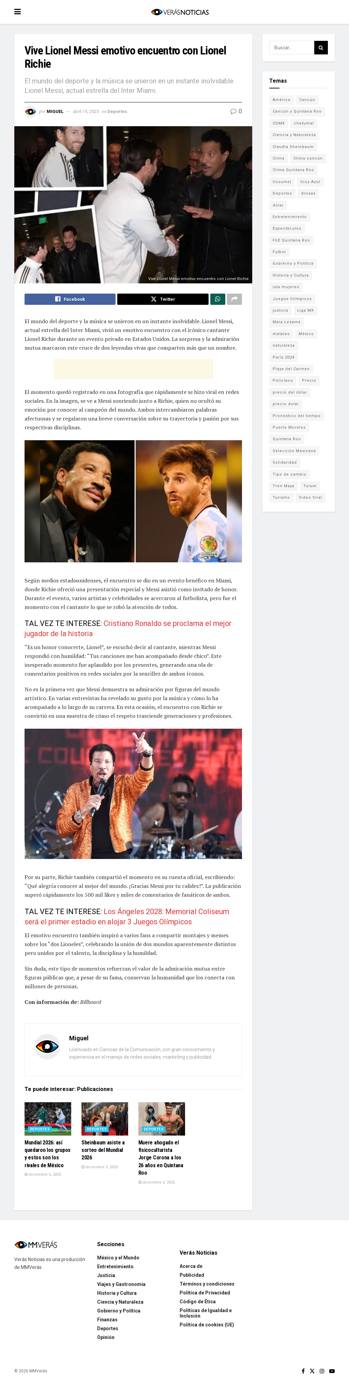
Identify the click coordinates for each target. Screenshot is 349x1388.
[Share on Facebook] (70, 300)
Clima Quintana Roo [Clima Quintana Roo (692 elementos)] (293, 170)
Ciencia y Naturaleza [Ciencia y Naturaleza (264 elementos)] (294, 135)
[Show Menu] (17, 12)
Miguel (55, 111)
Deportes (117, 111)
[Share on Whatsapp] (217, 300)
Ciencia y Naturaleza (120, 1303)
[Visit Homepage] (180, 12)
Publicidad (192, 1276)
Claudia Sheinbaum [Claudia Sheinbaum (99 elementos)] (293, 147)
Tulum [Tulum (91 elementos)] (310, 486)
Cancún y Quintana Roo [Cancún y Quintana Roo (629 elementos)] (297, 111)
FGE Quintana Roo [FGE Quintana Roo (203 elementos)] (291, 240)
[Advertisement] (133, 371)
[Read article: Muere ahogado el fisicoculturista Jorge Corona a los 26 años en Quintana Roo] (161, 1120)
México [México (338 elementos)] (306, 334)
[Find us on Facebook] (303, 1372)
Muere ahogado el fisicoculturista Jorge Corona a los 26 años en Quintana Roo (160, 1159)
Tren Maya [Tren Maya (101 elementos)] (283, 486)
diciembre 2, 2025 (156, 1184)
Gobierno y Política (118, 1312)
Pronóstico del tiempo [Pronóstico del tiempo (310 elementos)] (297, 416)
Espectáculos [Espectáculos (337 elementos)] (287, 228)
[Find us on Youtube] (332, 1372)
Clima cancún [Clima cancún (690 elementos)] (308, 158)
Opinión (106, 1338)
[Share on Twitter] (162, 300)
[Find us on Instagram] (322, 1372)
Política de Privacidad (205, 1294)
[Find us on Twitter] (312, 1372)
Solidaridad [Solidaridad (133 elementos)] (285, 462)
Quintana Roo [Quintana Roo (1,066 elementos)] (287, 439)
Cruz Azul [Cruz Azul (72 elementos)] (310, 182)
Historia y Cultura (117, 1294)
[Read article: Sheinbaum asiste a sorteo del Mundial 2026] (104, 1120)
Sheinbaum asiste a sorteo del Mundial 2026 (103, 1151)
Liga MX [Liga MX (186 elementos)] (305, 310)
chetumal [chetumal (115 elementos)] (304, 123)
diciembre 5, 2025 (43, 1176)
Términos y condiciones (207, 1285)
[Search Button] (321, 47)
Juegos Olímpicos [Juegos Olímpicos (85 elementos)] (292, 299)
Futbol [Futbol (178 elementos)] (279, 252)
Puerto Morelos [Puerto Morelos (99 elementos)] (289, 427)
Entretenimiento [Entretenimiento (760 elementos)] (290, 217)
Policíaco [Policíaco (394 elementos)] (283, 380)
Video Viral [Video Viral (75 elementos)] (310, 497)
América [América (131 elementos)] (281, 100)
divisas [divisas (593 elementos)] (308, 193)
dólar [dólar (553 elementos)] (278, 205)
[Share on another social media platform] (234, 300)
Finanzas (107, 1321)
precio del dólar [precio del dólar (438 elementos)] (290, 392)
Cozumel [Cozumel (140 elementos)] (282, 182)
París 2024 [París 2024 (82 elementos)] (283, 357)
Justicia (106, 1276)
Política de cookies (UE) (207, 1326)
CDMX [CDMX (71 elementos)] (279, 123)
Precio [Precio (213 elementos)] (309, 380)
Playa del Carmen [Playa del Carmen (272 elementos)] (291, 369)
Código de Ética (198, 1303)
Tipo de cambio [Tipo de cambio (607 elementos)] (289, 474)
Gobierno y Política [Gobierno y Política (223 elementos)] (293, 263)
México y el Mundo (118, 1259)
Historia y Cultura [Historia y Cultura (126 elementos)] (291, 275)
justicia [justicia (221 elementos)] (280, 310)
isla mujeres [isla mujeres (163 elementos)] (286, 287)
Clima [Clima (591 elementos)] (279, 158)
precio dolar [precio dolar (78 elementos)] (286, 404)
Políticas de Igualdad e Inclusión (206, 1314)
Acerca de (191, 1267)
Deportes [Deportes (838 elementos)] (282, 193)
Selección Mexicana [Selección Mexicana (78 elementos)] (294, 451)
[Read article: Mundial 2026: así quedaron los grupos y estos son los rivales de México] (48, 1120)
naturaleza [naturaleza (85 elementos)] (284, 345)
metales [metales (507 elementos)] (281, 334)
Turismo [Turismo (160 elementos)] (281, 497)
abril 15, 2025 (86, 111)
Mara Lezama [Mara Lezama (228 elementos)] (287, 322)
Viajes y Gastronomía (121, 1285)
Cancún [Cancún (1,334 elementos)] (307, 100)
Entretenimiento (115, 1268)
